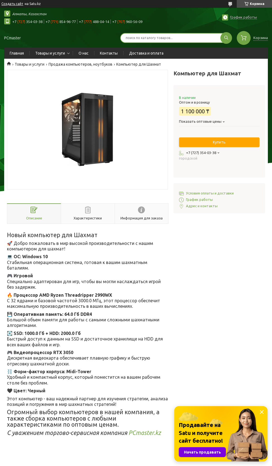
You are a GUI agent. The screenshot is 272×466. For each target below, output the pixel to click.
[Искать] (226, 38)
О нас (84, 53)
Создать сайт (12, 4)
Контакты (109, 53)
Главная (17, 53)
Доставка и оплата (146, 53)
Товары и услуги (50, 53)
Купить (219, 142)
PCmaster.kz (145, 432)
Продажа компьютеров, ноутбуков (80, 64)
